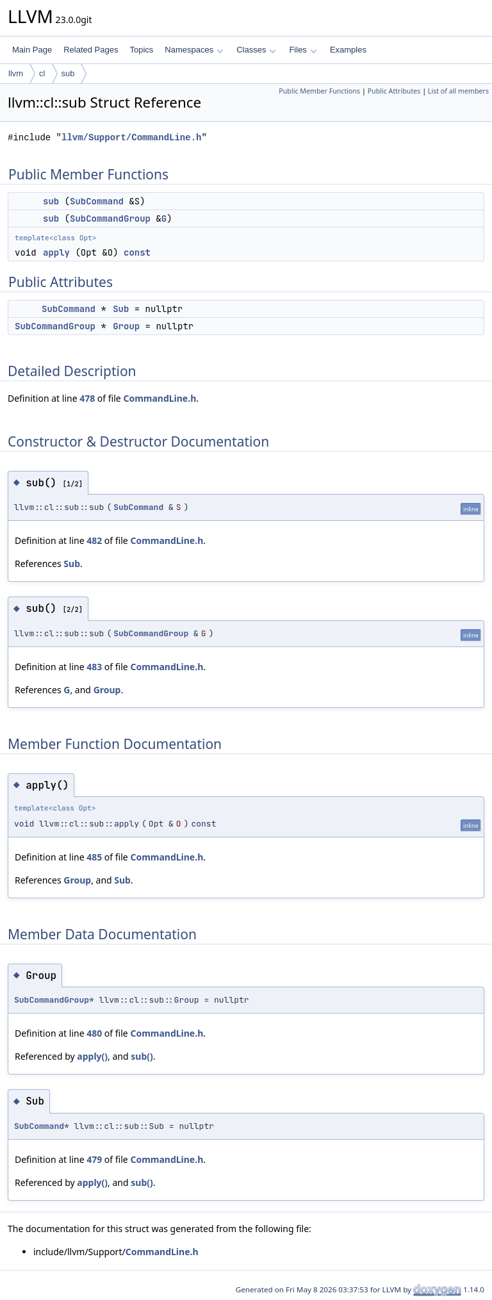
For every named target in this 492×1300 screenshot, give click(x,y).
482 (94, 540)
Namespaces (194, 49)
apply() (92, 1056)
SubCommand (97, 201)
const (137, 252)
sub (68, 73)
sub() (141, 1056)
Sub (121, 309)
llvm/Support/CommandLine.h (131, 137)
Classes (256, 49)
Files (302, 49)
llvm (15, 73)
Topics (141, 49)
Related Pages (90, 49)
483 (94, 667)
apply (56, 252)
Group (126, 326)
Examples (348, 49)
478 (87, 398)
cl (42, 73)
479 (94, 1159)
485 (94, 857)
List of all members (458, 90)
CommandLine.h (159, 398)
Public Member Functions (319, 90)
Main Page (32, 49)
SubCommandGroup (110, 218)
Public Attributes (394, 90)
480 (94, 1033)
